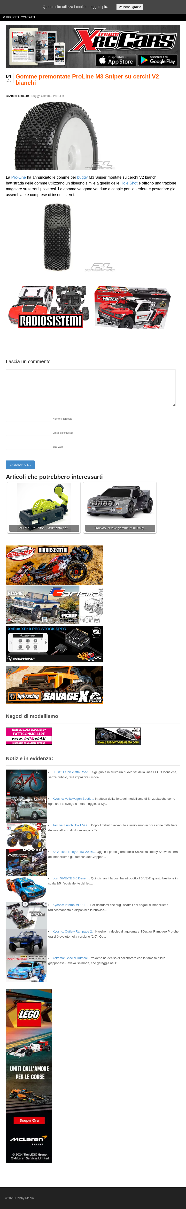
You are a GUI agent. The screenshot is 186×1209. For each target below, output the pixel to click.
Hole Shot (128, 183)
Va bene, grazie (130, 7)
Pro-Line (58, 96)
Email (63, 432)
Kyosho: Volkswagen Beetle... (73, 798)
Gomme (46, 96)
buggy (82, 177)
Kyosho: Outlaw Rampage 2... (73, 931)
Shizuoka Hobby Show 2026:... (74, 852)
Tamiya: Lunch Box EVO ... (71, 825)
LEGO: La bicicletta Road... (72, 772)
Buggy (35, 96)
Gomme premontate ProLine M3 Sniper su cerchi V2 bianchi (87, 79)
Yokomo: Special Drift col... (71, 958)
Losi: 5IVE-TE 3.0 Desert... (71, 878)
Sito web (58, 446)
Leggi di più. (98, 7)
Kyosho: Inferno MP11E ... (71, 905)
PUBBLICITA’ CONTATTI (19, 17)
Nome (63, 418)
